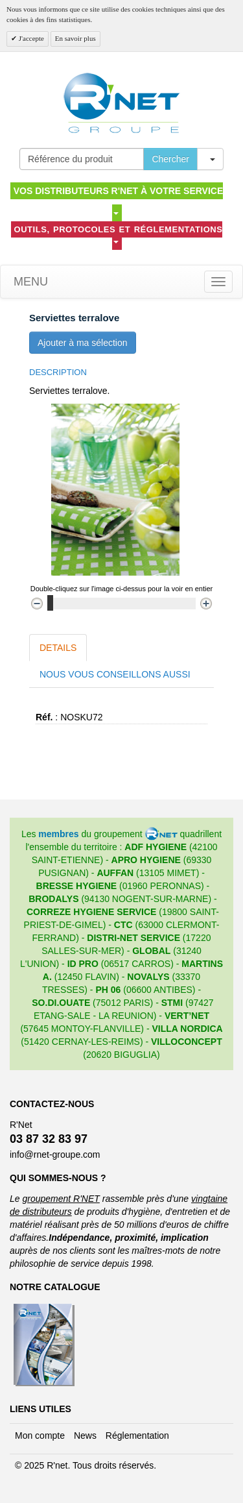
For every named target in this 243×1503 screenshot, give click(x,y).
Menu (29, 281)
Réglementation (137, 1435)
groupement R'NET (60, 1198)
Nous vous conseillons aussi (115, 674)
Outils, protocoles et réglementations (118, 234)
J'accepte (30, 38)
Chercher (170, 159)
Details (58, 647)
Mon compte (40, 1435)
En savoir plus (75, 38)
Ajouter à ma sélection (83, 342)
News (85, 1435)
